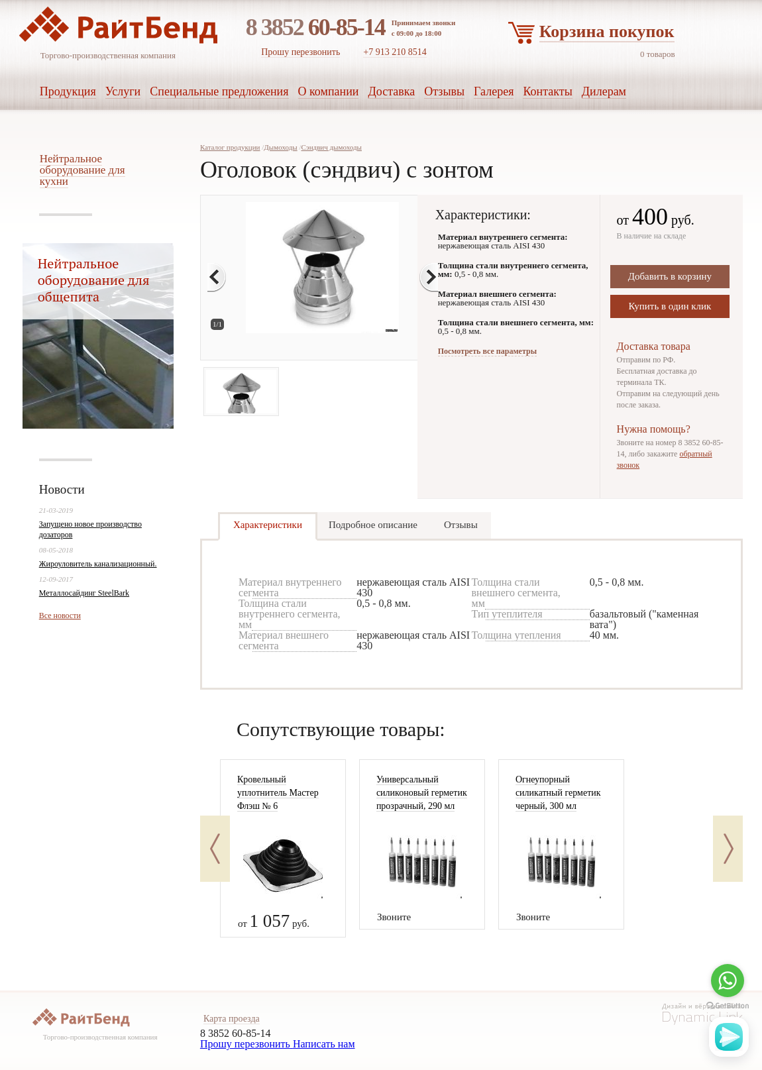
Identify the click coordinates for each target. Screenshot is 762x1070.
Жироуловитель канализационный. (98, 563)
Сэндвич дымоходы (331, 147)
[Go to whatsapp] (727, 980)
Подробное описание (373, 524)
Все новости (60, 615)
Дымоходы (280, 147)
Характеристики (267, 524)
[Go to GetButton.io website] (727, 1006)
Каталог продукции (230, 147)
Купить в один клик (669, 306)
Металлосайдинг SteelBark (84, 593)
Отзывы (461, 524)
